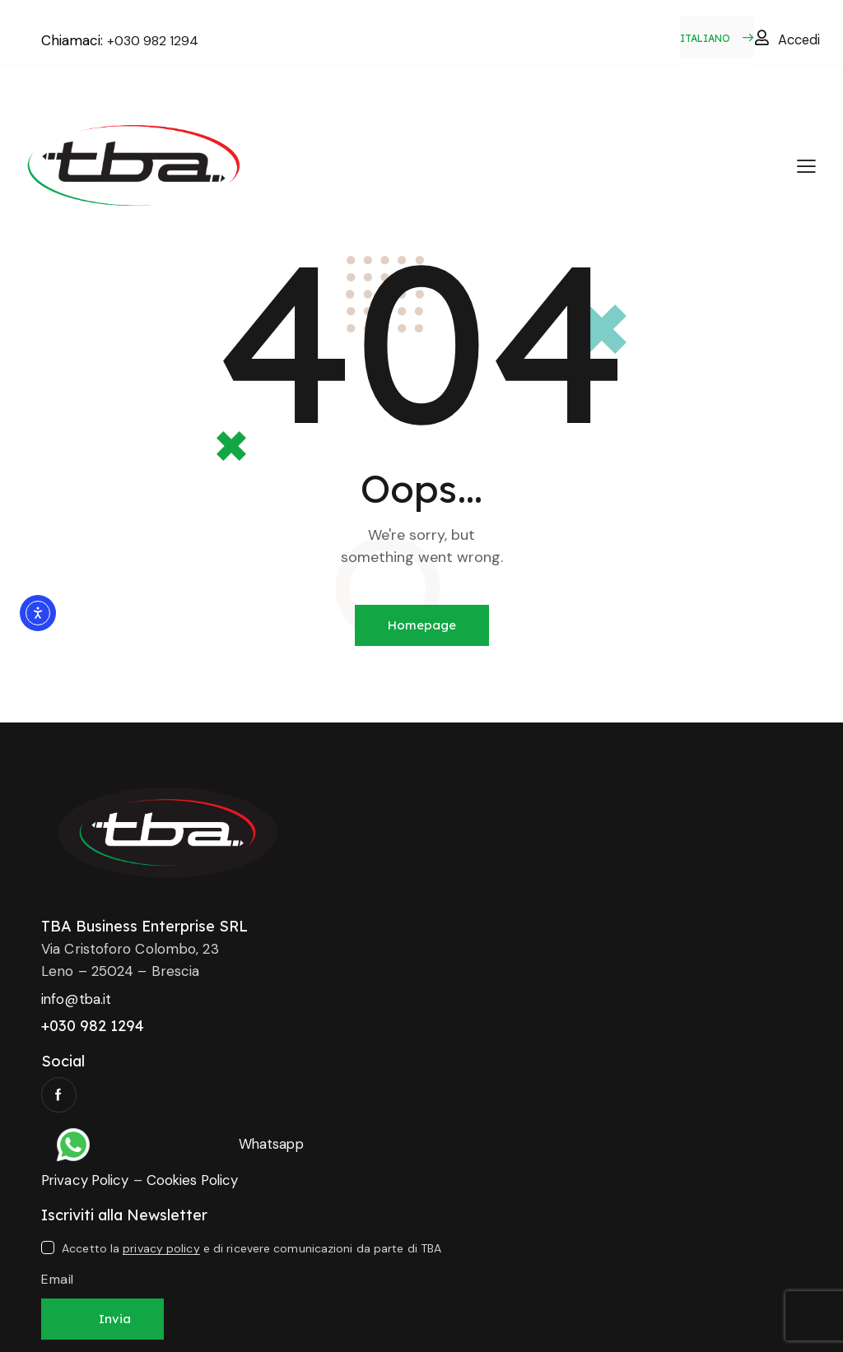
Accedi (800, 39)
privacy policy (161, 1249)
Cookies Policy (198, 1180)
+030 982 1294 (155, 40)
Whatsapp (272, 1144)
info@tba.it (77, 999)
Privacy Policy (87, 1180)
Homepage (422, 625)
